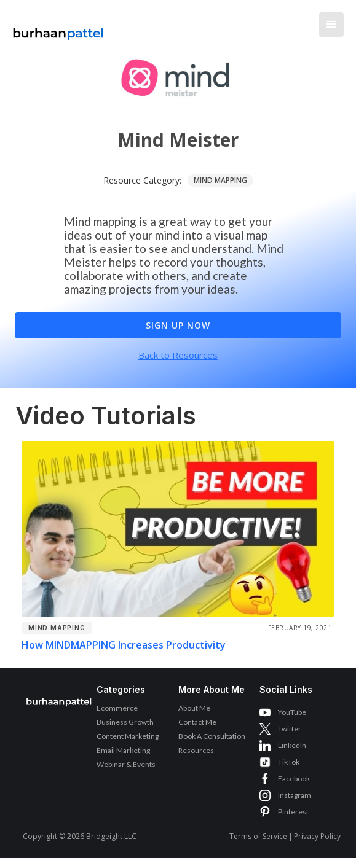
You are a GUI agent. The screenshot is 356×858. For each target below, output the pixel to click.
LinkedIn (292, 745)
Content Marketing (128, 736)
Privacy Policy (317, 836)
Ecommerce (117, 707)
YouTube (292, 712)
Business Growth (125, 722)
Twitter (289, 728)
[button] (331, 24)
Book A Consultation (211, 736)
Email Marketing (123, 750)
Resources (196, 750)
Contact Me (197, 722)
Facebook (294, 778)
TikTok (288, 761)
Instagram (294, 795)
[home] (55, 27)
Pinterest (293, 811)
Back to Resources (178, 355)
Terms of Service (258, 836)
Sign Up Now (178, 325)
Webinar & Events (126, 764)
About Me (194, 707)
